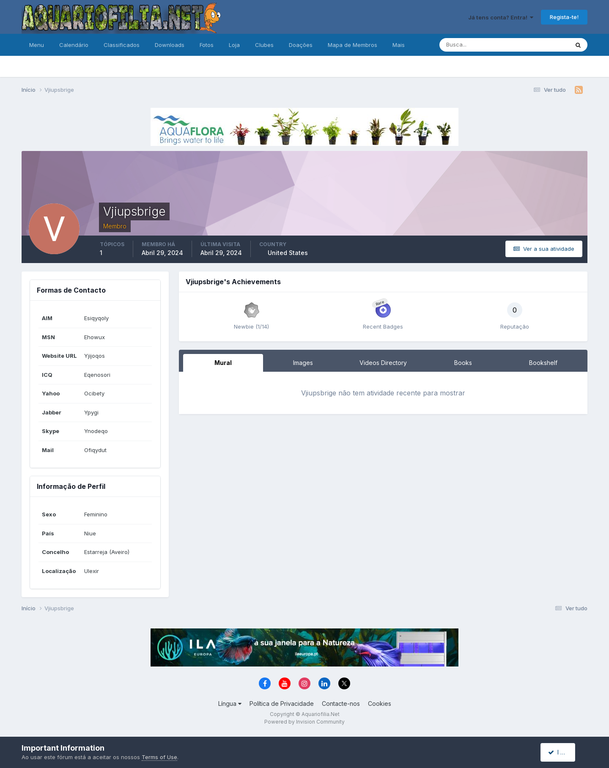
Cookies (379, 703)
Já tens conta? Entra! (500, 17)
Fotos (207, 44)
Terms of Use (159, 757)
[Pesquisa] (476, 45)
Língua (229, 703)
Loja (234, 44)
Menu (36, 44)
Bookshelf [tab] (543, 362)
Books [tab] (463, 362)
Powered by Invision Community (304, 722)
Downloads (169, 44)
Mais (398, 44)
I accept (563, 752)
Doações (301, 44)
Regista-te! (564, 17)
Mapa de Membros (352, 44)
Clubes (264, 44)
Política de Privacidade (282, 703)
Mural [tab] (223, 362)
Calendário (73, 44)
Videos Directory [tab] (383, 362)
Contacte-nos (341, 703)
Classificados (122, 44)
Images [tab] (303, 362)
